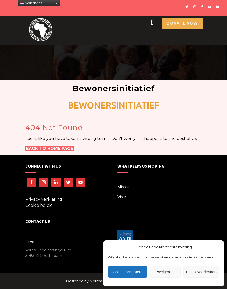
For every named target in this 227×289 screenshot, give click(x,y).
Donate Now (182, 23)
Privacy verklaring (43, 199)
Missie (123, 187)
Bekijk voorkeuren (201, 272)
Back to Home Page (49, 148)
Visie (121, 197)
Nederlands (31, 3)
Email (31, 241)
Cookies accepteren (128, 272)
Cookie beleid (39, 205)
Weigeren (165, 272)
